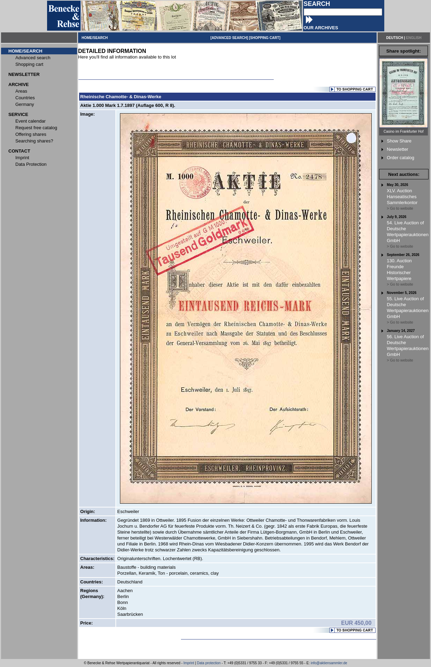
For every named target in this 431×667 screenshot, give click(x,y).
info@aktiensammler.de (329, 663)
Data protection (209, 663)
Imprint (188, 663)
